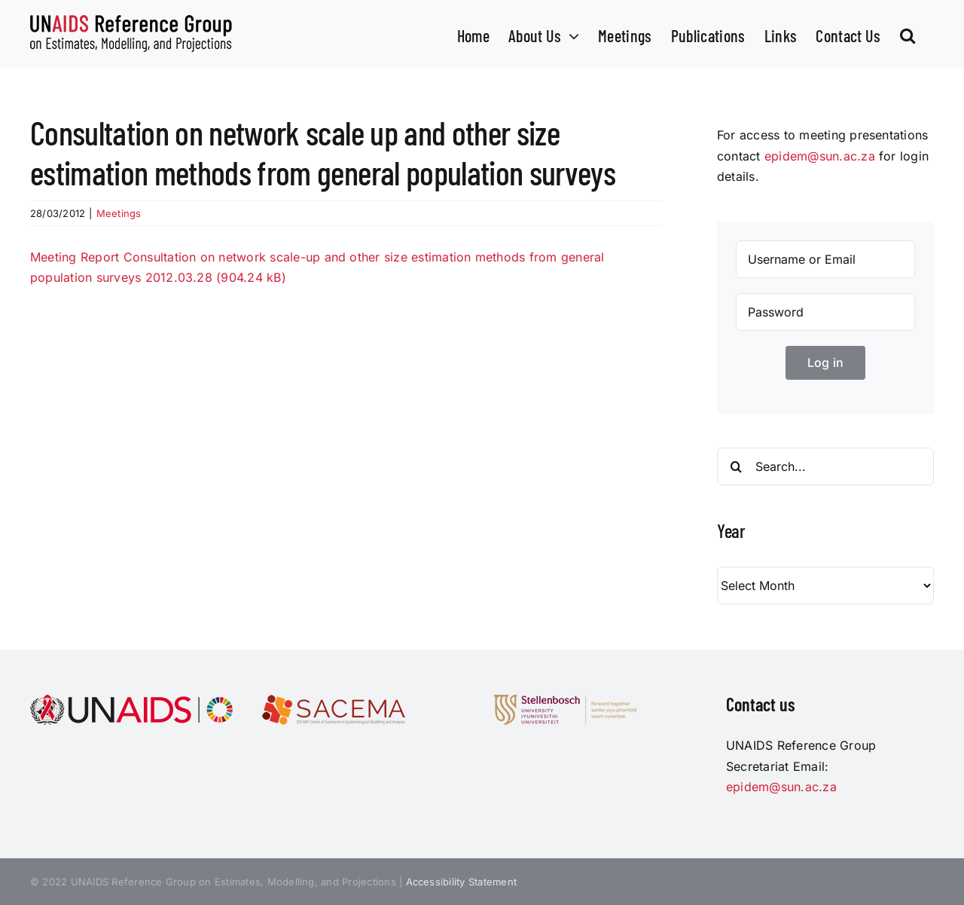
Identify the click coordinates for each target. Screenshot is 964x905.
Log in (825, 362)
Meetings (119, 213)
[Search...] (825, 466)
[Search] (736, 466)
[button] (907, 34)
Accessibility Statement (461, 882)
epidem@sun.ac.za (819, 156)
